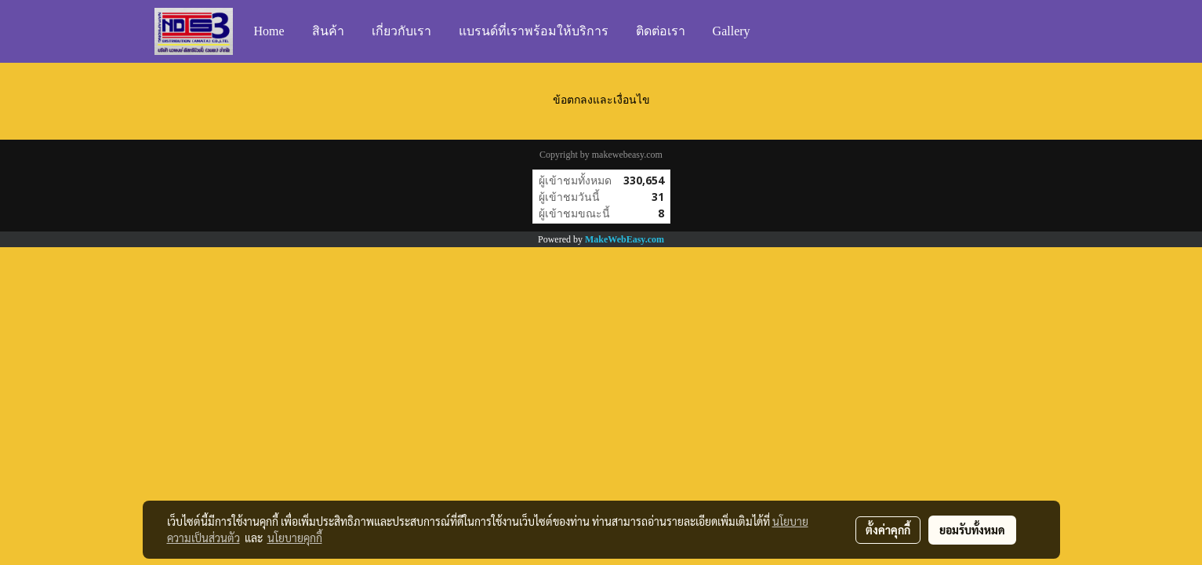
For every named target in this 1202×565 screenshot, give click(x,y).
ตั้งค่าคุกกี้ (888, 530)
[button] (778, 31)
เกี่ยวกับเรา (401, 31)
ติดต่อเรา (660, 31)
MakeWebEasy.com (624, 239)
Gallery (731, 31)
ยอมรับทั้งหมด (972, 530)
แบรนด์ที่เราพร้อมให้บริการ (533, 31)
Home (269, 31)
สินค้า (328, 31)
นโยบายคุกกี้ (294, 537)
